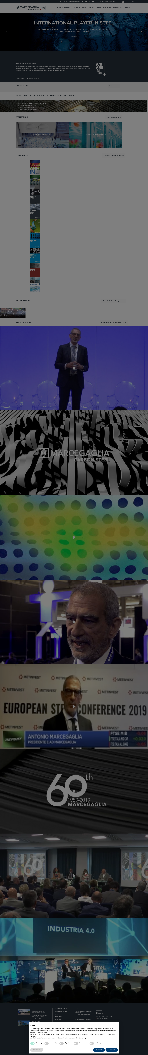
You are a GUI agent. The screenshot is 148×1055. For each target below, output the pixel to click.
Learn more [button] (36, 1050)
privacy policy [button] (93, 1028)
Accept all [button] (112, 1050)
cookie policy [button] (43, 1032)
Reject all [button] (99, 1050)
